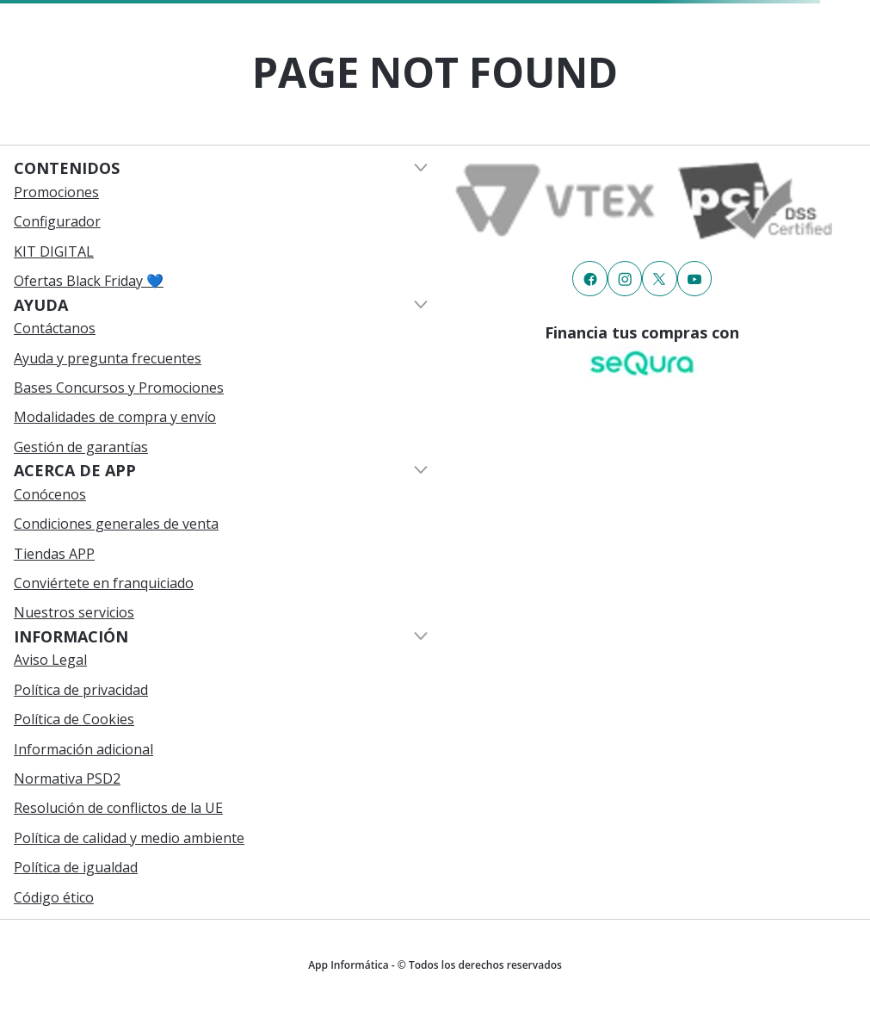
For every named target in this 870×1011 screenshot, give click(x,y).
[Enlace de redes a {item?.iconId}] (589, 278)
